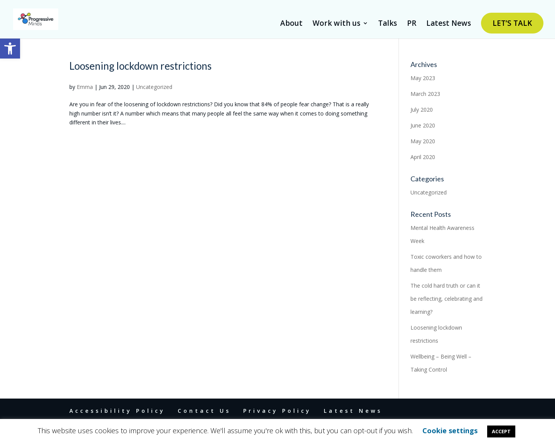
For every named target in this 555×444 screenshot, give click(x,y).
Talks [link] (387, 24)
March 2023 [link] (425, 93)
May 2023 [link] (422, 78)
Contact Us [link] (204, 410)
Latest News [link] (448, 24)
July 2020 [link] (421, 109)
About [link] (291, 24)
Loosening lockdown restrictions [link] (140, 66)
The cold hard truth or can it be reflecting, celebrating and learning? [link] (446, 298)
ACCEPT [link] (501, 431)
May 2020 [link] (422, 141)
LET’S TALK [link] (512, 23)
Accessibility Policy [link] (117, 410)
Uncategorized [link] (154, 86)
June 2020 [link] (422, 125)
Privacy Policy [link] (277, 410)
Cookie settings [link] (450, 430)
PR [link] (411, 24)
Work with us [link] (336, 24)
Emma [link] (85, 86)
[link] (10, 49)
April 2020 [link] (422, 157)
